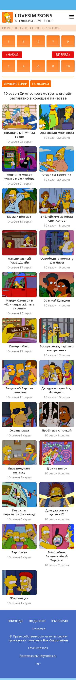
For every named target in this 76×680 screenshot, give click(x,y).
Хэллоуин (59, 621)
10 (68, 66)
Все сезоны (33, 28)
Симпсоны (11, 28)
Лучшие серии (15, 84)
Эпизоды (15, 621)
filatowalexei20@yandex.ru (38, 656)
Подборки (40, 84)
